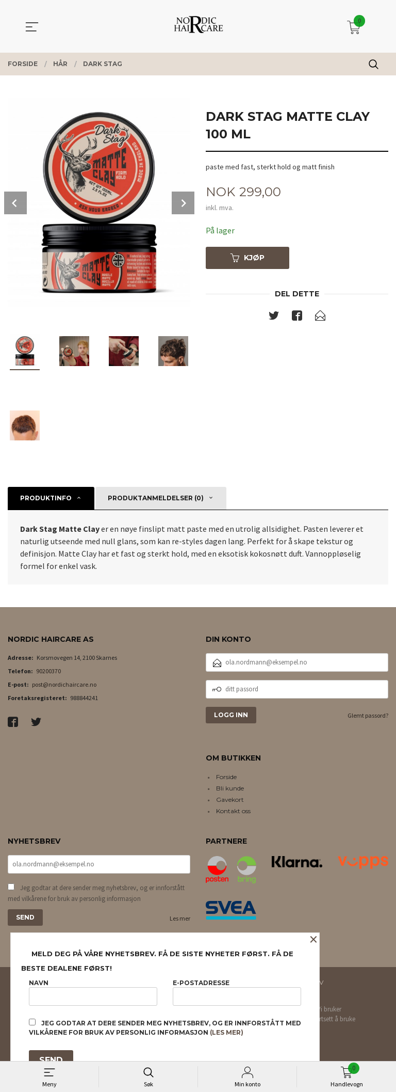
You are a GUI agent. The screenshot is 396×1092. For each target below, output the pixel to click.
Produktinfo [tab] (46, 498)
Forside (226, 777)
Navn (93, 992)
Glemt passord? (368, 715)
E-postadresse (237, 992)
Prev (15, 203)
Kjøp (247, 257)
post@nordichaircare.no (64, 684)
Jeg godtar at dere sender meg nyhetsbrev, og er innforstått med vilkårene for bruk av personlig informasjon (96, 893)
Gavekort (230, 799)
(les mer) (226, 1032)
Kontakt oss (233, 811)
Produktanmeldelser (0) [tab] (156, 498)
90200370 (48, 671)
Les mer (180, 918)
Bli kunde (230, 788)
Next (183, 203)
